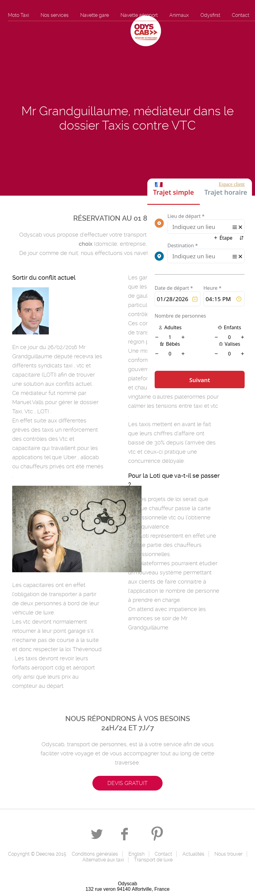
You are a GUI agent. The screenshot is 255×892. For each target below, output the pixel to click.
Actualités (193, 854)
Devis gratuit (127, 783)
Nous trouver (228, 854)
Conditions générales (95, 854)
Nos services (55, 15)
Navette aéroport (139, 15)
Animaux (179, 15)
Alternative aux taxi (103, 860)
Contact (240, 15)
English (136, 854)
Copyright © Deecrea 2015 (37, 854)
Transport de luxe (153, 860)
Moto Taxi (18, 15)
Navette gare (94, 15)
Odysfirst (210, 15)
